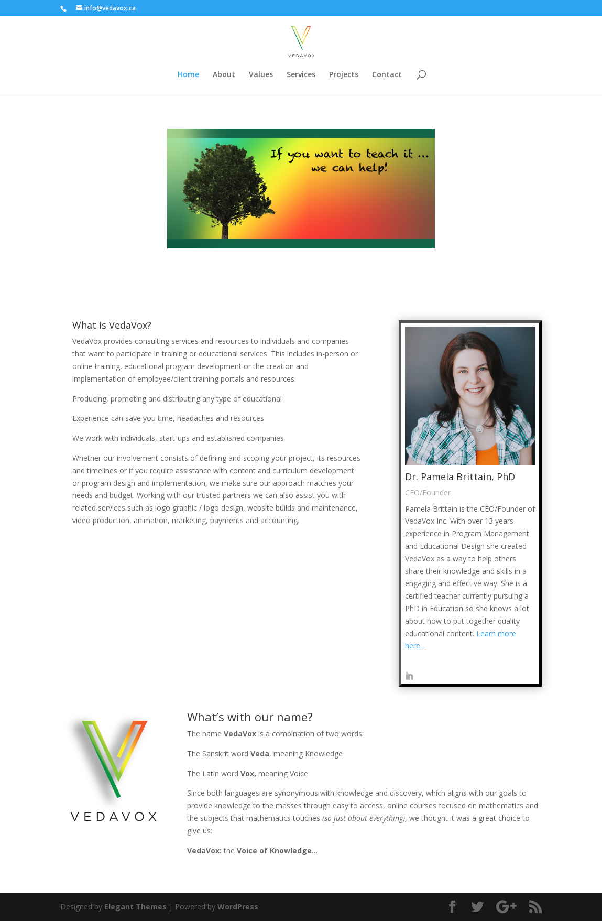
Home (188, 75)
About (224, 75)
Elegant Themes (135, 907)
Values (261, 75)
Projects (343, 75)
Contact (387, 75)
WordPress (237, 907)
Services (301, 75)
